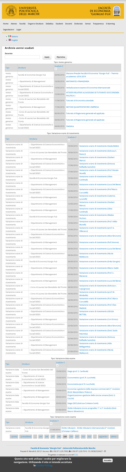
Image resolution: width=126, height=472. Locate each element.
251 (77, 437)
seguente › (103, 437)
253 (89, 437)
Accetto (107, 460)
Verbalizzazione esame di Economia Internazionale (88, 88)
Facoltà (22, 24)
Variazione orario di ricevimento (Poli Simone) (99, 242)
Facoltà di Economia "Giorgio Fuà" (46, 448)
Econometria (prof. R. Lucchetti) (81, 384)
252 (83, 437)
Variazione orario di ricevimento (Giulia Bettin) (99, 146)
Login (18, 29)
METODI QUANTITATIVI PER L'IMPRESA (82, 107)
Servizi (88, 24)
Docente (9, 53)
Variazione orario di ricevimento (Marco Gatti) (98, 268)
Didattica (49, 24)
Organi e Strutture (35, 24)
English (13, 40)
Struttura (22, 68)
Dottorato (78, 24)
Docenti (68, 24)
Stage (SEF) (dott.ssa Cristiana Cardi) (83, 403)
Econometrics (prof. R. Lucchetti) (81, 378)
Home (5, 24)
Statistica (70, 126)
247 (52, 437)
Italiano (13, 36)
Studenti (59, 24)
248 (58, 437)
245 (40, 437)
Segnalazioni (8, 29)
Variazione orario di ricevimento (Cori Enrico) (98, 319)
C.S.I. (76, 455)
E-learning (110, 24)
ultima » (114, 437)
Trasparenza (98, 24)
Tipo (7, 68)
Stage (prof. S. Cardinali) (78, 371)
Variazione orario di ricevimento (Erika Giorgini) (99, 261)
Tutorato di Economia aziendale (80, 100)
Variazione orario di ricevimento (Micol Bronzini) (100, 236)
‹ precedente (25, 437)
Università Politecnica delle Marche (79, 448)
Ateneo (14, 24)
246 (46, 437)
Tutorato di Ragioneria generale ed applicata (85, 113)
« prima (14, 437)
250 (71, 437)
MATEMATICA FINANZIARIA (77, 81)
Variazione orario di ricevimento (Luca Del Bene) (100, 184)
